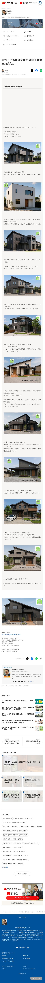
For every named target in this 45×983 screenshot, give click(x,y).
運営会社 (4, 955)
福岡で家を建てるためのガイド (23, 818)
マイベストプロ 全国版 (7, 961)
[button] (32, 681)
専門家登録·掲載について (8, 953)
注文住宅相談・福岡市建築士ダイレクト (14, 822)
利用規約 (25, 955)
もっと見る (5, 867)
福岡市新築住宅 (7, 818)
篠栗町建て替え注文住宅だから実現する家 (14, 831)
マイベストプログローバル (29, 968)
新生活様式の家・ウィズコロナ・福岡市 (14, 851)
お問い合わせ (26, 958)
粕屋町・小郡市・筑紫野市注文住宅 (13, 839)
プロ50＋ (25, 966)
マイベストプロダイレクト (8, 966)
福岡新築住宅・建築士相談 (10, 826)
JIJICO (3, 968)
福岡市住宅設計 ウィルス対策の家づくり (14, 855)
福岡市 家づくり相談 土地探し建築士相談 (15, 859)
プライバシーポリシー (7, 958)
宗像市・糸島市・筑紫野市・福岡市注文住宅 (15, 835)
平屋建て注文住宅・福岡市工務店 (12, 843)
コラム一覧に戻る (22, 873)
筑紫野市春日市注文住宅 (31, 843)
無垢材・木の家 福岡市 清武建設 (13, 863)
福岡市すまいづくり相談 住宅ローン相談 (16, 74)
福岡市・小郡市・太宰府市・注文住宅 (31, 826)
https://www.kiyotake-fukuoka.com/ (11, 634)
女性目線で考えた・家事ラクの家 (12, 847)
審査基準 (15, 940)
